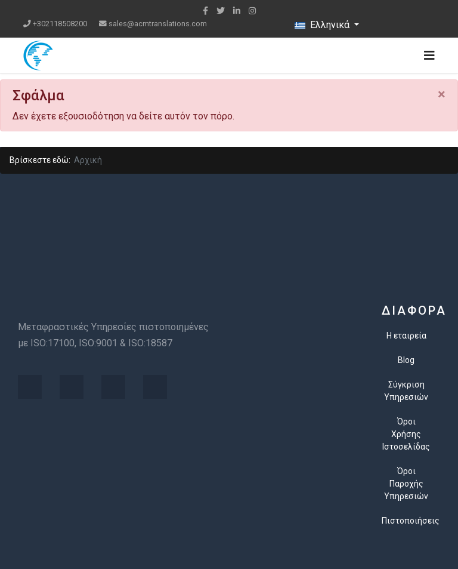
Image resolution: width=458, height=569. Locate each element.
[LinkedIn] (236, 11)
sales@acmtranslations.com (158, 23)
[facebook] (205, 11)
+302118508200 (60, 23)
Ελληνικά (323, 24)
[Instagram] (252, 11)
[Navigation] (429, 55)
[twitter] (220, 11)
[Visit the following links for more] (30, 387)
